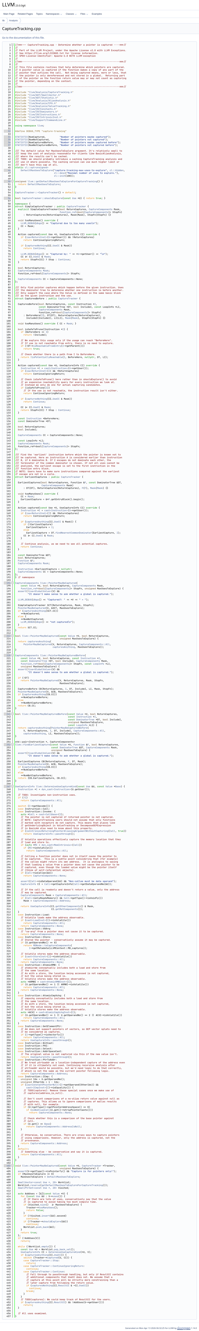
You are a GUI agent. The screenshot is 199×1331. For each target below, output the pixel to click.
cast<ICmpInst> (36, 1087)
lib (3, 20)
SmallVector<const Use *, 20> (37, 1182)
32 (7, 131)
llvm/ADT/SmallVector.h (44, 95)
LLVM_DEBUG (28, 223)
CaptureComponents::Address (51, 900)
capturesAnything (37, 521)
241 (7, 714)
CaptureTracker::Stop (44, 1260)
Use (74, 198)
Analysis (13, 20)
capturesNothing (36, 245)
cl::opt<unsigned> (37, 167)
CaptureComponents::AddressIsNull (58, 1126)
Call (32, 814)
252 (7, 744)
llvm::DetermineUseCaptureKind (56, 786)
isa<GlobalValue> (40, 591)
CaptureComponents (100, 209)
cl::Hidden (116, 170)
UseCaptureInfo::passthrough (52, 833)
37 (7, 145)
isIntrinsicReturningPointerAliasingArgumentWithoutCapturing (67, 831)
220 (7, 655)
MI (36, 844)
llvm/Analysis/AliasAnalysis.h (49, 100)
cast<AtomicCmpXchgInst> (55, 1012)
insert (46, 1215)
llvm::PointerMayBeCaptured (58, 583)
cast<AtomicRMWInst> (53, 981)
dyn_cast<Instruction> (56, 789)
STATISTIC (21, 136)
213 (7, 635)
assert (22, 591)
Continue (38, 248)
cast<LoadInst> (36, 920)
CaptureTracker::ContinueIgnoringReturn (56, 1266)
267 (7, 786)
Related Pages (25, 14)
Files (84, 14)
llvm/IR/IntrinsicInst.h (45, 117)
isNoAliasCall (41, 1109)
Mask (47, 256)
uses (55, 1196)
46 (7, 170)
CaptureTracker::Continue (47, 1271)
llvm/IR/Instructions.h (44, 114)
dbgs (39, 223)
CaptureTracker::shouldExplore (42, 198)
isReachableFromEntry (47, 345)
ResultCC (63, 1285)
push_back (42, 1227)
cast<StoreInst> (36, 956)
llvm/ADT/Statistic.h (43, 97)
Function (23, 560)
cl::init (59, 175)
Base (118, 786)
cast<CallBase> (48, 814)
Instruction (28, 368)
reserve (35, 1185)
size (43, 1204)
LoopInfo (98, 663)
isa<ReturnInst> (36, 237)
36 (7, 142)
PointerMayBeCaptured (32, 608)
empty (45, 1246)
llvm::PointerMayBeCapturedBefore (62, 655)
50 (7, 181)
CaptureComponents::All (94, 644)
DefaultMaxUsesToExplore (37, 170)
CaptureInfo (28, 884)
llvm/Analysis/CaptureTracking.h (50, 92)
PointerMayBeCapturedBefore (69, 727)
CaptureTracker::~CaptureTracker (36, 192)
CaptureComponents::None (49, 875)
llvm (40, 125)
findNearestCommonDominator (73, 532)
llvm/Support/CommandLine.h (47, 120)
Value (32, 585)
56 (7, 198)
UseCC (56, 245)
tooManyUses (46, 1207)
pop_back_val (62, 1249)
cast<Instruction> (56, 368)
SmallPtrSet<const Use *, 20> (37, 1187)
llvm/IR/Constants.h (42, 108)
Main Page (8, 14)
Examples (97, 14)
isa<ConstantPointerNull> (43, 1084)
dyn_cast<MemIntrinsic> (57, 844)
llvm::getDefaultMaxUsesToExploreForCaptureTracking (62, 181)
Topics (39, 14)
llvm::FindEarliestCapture (32, 744)
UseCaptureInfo (25, 786)
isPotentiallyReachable (47, 357)
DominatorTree (38, 660)
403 (7, 1165)
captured (52, 1257)
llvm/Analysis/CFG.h (42, 103)
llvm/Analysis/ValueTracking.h (49, 106)
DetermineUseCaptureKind (64, 1252)
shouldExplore (52, 1221)
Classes (71, 14)
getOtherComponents (67, 906)
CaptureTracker (76, 206)
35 (7, 139)
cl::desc (59, 173)
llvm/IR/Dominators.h (43, 111)
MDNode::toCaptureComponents (52, 945)
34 (7, 136)
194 (7, 583)
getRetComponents (66, 909)
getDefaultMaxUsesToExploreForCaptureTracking (72, 1185)
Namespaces (54, 14)
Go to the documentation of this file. (23, 37)
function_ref (68, 212)
